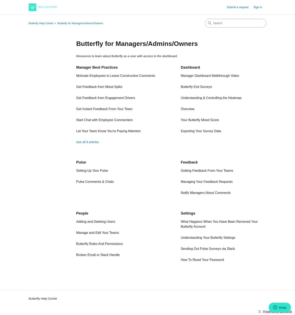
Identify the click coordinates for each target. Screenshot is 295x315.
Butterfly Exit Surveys (196, 87)
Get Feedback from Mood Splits (99, 87)
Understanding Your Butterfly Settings (208, 237)
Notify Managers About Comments (206, 192)
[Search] (235, 23)
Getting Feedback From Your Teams (207, 170)
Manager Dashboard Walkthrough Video (210, 75)
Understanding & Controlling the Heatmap (211, 98)
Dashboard (190, 67)
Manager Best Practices (97, 67)
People (82, 213)
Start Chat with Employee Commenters (104, 120)
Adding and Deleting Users (95, 221)
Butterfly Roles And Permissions (99, 244)
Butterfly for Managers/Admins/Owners (80, 23)
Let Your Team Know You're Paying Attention (108, 131)
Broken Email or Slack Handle (98, 255)
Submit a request (237, 7)
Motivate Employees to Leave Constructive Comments (115, 75)
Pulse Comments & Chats (95, 181)
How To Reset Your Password (202, 260)
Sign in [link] (257, 7)
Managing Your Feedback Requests (207, 181)
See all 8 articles (87, 142)
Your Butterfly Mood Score (200, 120)
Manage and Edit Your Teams (97, 232)
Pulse (81, 162)
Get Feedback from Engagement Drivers (105, 98)
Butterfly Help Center (41, 23)
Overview (187, 109)
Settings (188, 213)
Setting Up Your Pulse (92, 170)
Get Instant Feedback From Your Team (104, 109)
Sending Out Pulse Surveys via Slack (208, 248)
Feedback (189, 162)
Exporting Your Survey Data (201, 131)
